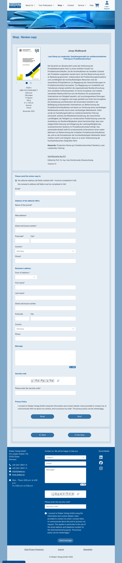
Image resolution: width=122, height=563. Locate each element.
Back (42, 435)
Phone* (18, 256)
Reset (42, 416)
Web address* (21, 215)
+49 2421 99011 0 (19, 465)
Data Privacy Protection (34, 549)
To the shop (79, 435)
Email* (17, 189)
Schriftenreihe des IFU (57, 156)
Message (19, 346)
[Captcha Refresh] (58, 380)
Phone (17, 334)
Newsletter (87, 549)
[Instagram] (101, 468)
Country (18, 324)
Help (92, 5)
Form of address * (22, 273)
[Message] (65, 475)
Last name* (20, 293)
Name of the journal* (23, 205)
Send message (65, 540)
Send (79, 416)
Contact (70, 5)
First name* (20, 283)
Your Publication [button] (46, 5)
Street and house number (25, 304)
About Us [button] (30, 5)
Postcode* (19, 236)
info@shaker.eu (18, 471)
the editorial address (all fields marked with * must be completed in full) (47, 180)
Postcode (19, 314)
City (32, 314)
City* (32, 236)
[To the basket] (97, 5)
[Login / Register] (107, 5)
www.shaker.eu (18, 475)
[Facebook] (101, 463)
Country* (18, 247)
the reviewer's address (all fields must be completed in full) (42, 184)
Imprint (61, 549)
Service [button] (81, 5)
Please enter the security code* (28, 388)
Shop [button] (61, 5)
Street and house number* (26, 226)
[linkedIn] (101, 457)
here (101, 409)
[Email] (65, 463)
